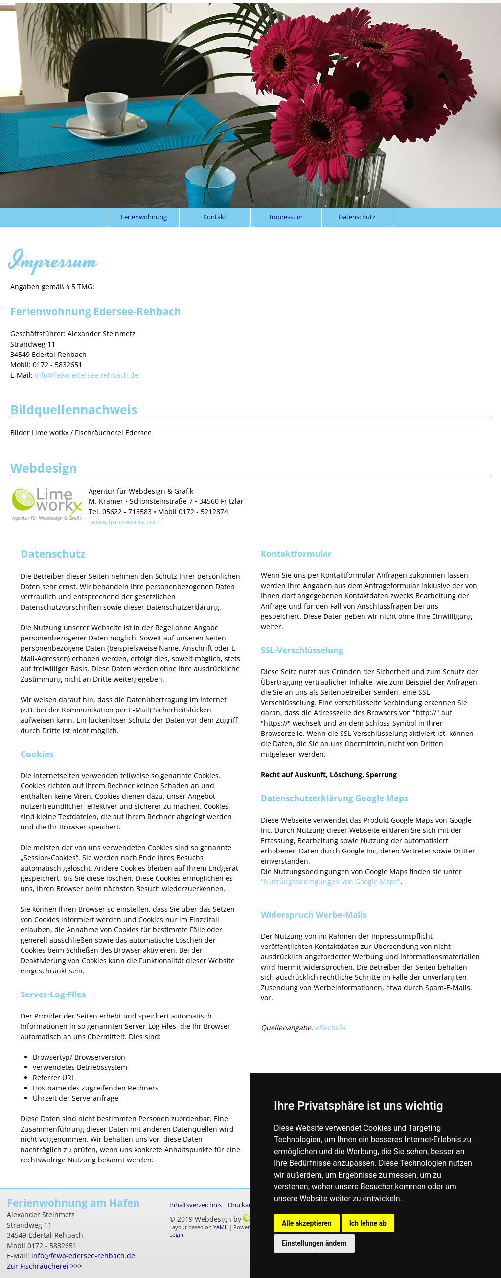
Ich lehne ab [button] (368, 1223)
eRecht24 (330, 1027)
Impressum (286, 217)
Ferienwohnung (144, 217)
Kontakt (215, 217)
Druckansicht (247, 1205)
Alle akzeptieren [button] (307, 1223)
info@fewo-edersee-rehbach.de (86, 374)
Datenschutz (357, 217)
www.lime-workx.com (125, 521)
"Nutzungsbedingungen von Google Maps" (331, 881)
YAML (220, 1227)
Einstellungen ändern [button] (314, 1243)
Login (176, 1234)
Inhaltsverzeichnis (195, 1205)
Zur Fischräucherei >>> (44, 1266)
